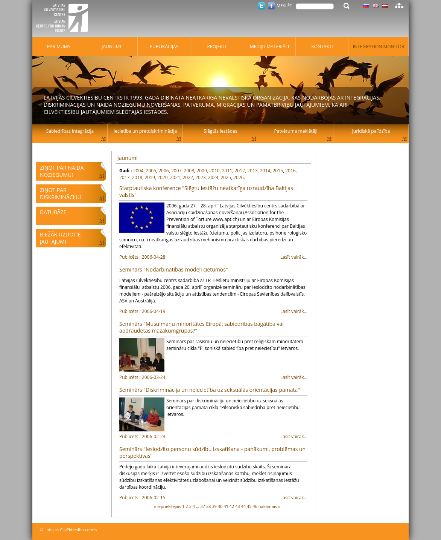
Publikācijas (164, 46)
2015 (277, 170)
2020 (162, 177)
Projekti (216, 46)
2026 (238, 177)
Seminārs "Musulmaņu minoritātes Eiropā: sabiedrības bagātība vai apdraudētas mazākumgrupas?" (201, 327)
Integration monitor (379, 46)
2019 (149, 177)
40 (220, 506)
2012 (239, 170)
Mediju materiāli (269, 46)
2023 (200, 177)
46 (254, 506)
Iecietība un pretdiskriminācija (145, 131)
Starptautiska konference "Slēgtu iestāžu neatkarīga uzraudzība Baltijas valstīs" (206, 191)
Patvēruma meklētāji (296, 131)
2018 (137, 177)
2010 (214, 170)
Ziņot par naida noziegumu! (62, 171)
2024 (213, 177)
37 (202, 506)
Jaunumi (127, 157)
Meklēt (284, 5)
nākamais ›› (270, 506)
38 (208, 506)
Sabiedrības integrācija (70, 131)
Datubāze (53, 212)
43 (237, 506)
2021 (175, 177)
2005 (151, 170)
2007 (176, 170)
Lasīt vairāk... (213, 257)
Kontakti (322, 46)
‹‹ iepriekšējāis (167, 506)
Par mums (58, 46)
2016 (290, 170)
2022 (187, 177)
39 (214, 506)
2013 (252, 170)
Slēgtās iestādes (220, 131)
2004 (138, 170)
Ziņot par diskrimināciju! (60, 193)
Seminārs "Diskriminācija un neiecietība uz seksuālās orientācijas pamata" (209, 389)
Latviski (385, 6)
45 (249, 506)
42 (232, 506)
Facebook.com (271, 5)
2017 (124, 177)
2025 (226, 177)
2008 (189, 170)
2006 (163, 170)
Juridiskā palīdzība (371, 131)
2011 (227, 170)
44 (243, 506)
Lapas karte (399, 5)
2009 (201, 170)
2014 (265, 170)
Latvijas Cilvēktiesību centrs (64, 19)
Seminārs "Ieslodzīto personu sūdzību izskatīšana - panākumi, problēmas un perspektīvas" (212, 452)
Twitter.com (261, 5)
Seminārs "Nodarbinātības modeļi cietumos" (173, 269)
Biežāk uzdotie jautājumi (60, 238)
